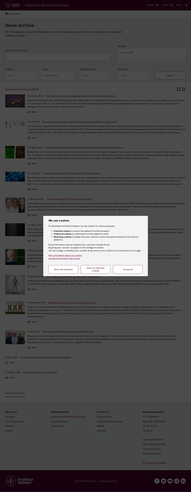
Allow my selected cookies (95, 269)
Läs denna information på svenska (64, 258)
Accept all (128, 269)
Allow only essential (63, 269)
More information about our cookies (65, 255)
